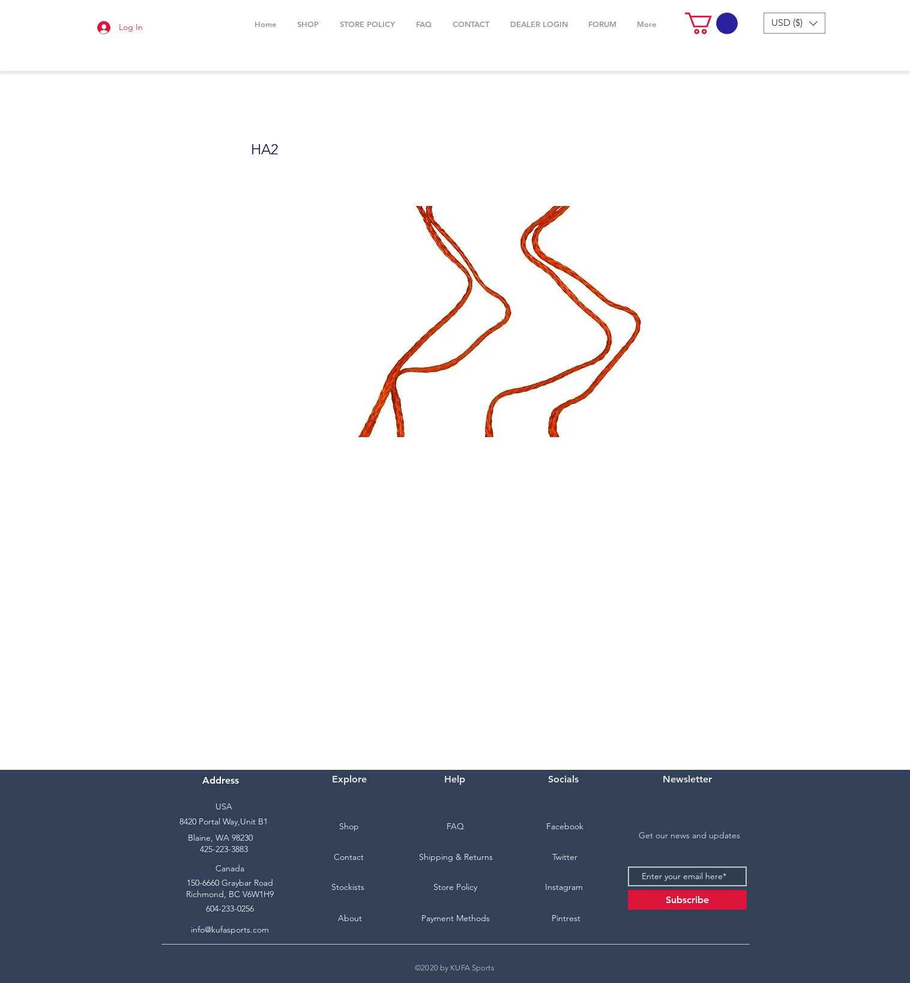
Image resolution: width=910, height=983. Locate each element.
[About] (350, 918)
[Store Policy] (455, 887)
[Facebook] (564, 826)
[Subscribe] (687, 900)
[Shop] (348, 826)
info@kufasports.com (230, 929)
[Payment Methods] (455, 918)
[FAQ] (455, 826)
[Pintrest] (566, 918)
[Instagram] (563, 887)
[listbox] (794, 23)
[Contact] (348, 857)
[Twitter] (564, 857)
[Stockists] (347, 887)
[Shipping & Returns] (455, 857)
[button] (307, 24)
